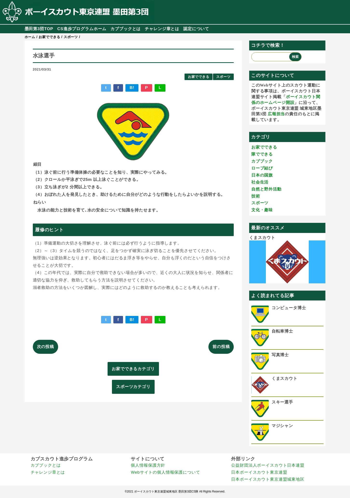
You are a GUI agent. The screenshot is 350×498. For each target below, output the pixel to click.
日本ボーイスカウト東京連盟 (259, 472)
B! (132, 87)
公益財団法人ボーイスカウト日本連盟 (267, 465)
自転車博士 (282, 331)
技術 (255, 196)
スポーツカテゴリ (133, 386)
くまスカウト (262, 237)
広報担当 (276, 114)
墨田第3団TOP (39, 29)
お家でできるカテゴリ (133, 369)
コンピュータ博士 (289, 308)
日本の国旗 (262, 175)
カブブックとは (125, 29)
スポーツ (223, 77)
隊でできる (262, 154)
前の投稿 (221, 346)
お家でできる (198, 77)
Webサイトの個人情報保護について (165, 472)
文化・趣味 (262, 210)
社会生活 (259, 182)
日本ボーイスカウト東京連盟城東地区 (267, 479)
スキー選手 (282, 402)
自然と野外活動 (266, 189)
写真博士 (280, 355)
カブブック (262, 161)
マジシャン (282, 425)
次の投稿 (45, 346)
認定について (196, 29)
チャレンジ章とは (162, 29)
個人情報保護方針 (148, 465)
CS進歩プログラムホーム (81, 29)
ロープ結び (262, 168)
